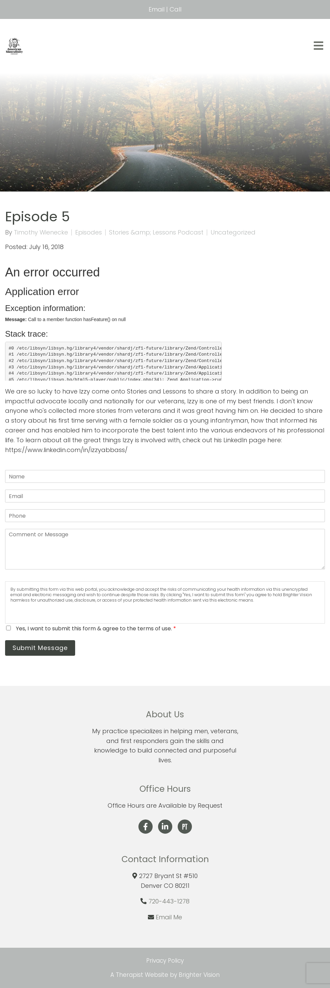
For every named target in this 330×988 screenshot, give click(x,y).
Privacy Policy (165, 961)
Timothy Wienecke (41, 232)
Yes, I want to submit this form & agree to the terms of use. (96, 628)
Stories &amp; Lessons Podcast (156, 232)
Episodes (88, 232)
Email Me (169, 917)
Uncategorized (233, 232)
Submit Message (40, 648)
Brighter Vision (199, 975)
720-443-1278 (169, 901)
